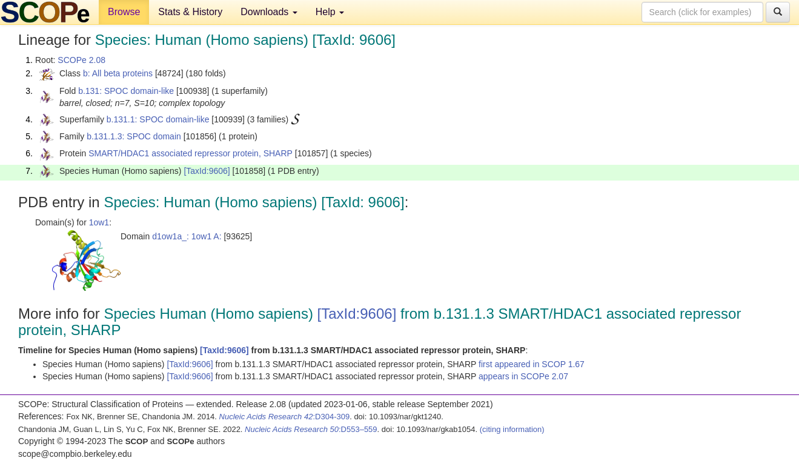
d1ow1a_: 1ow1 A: (186, 236)
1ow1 (99, 222)
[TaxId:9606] (207, 171)
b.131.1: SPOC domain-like (158, 119)
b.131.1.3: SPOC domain (134, 136)
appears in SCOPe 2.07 (523, 376)
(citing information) (512, 429)
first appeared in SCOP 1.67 (532, 364)
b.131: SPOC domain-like (126, 91)
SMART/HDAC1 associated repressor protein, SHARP (190, 153)
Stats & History (190, 12)
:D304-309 (284, 416)
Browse (124, 12)
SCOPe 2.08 (81, 60)
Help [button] (330, 12)
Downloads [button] (268, 12)
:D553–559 (311, 429)
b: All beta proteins (118, 73)
